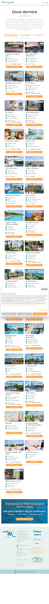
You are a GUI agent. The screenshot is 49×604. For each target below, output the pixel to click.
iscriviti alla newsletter (37, 548)
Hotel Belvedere (32, 281)
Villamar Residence (33, 168)
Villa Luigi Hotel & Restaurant (32, 54)
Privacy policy (19, 559)
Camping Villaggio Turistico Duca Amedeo (34, 424)
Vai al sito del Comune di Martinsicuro (26, 571)
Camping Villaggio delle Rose (13, 452)
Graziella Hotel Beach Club (13, 54)
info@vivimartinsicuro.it (29, 300)
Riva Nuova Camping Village (13, 393)
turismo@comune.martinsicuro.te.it (23, 548)
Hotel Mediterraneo (33, 112)
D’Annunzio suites (11, 168)
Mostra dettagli (41, 310)
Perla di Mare (30, 83)
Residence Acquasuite (14, 195)
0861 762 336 (21, 552)
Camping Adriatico (12, 281)
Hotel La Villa (31, 141)
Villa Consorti (30, 195)
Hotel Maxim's (31, 393)
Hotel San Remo (12, 252)
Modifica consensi (20, 563)
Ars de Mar (9, 112)
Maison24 (9, 423)
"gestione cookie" (43, 304)
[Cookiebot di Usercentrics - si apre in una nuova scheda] (42, 289)
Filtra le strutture (9, 35)
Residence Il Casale (33, 222)
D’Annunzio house (32, 452)
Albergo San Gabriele (34, 252)
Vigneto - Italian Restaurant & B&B (11, 223)
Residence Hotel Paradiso (11, 336)
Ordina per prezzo (25, 35)
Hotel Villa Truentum (13, 141)
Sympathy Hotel (32, 365)
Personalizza (24, 313)
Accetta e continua (40, 313)
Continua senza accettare (9, 313)
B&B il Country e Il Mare (13, 481)
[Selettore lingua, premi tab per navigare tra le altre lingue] (44, 2)
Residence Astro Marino (13, 83)
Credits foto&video (20, 564)
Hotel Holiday (11, 365)
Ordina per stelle (40, 35)
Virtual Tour (37, 552)
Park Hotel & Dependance (31, 336)
